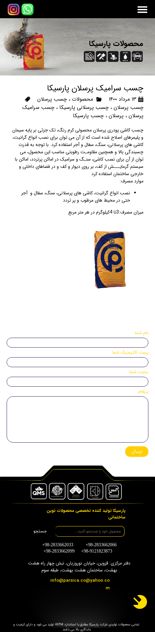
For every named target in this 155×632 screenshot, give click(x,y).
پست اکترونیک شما (130, 353)
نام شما (141, 333)
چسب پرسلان (52, 99)
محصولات (82, 99)
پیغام (143, 392)
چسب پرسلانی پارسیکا (84, 107)
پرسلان (116, 116)
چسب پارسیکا (88, 116)
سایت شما (138, 372)
